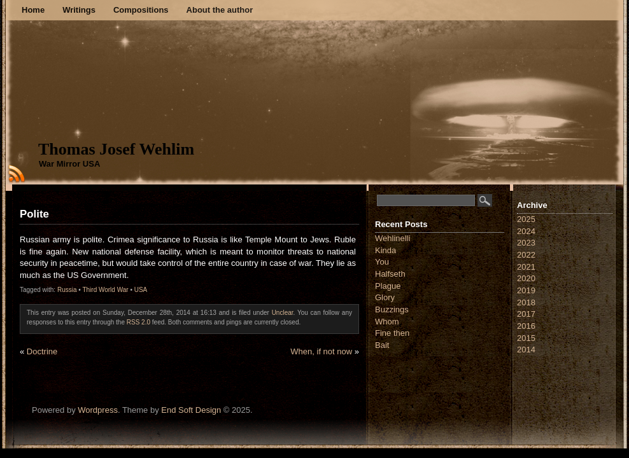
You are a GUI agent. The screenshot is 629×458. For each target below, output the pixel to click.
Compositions (141, 10)
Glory (385, 297)
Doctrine (42, 351)
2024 (526, 231)
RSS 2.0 (138, 322)
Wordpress (98, 410)
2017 (526, 314)
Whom (387, 321)
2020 (526, 278)
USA (141, 289)
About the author (220, 10)
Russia (67, 289)
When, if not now (321, 351)
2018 (526, 302)
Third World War (105, 289)
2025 (526, 219)
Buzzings (392, 309)
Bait (382, 345)
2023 (526, 242)
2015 (526, 338)
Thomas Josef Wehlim (116, 149)
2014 (526, 349)
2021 (526, 267)
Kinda (385, 250)
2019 (526, 290)
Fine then (392, 333)
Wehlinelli (392, 238)
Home (33, 10)
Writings (78, 10)
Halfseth (390, 274)
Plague (387, 286)
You (382, 262)
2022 (526, 255)
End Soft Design (191, 410)
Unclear (282, 312)
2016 (526, 326)
